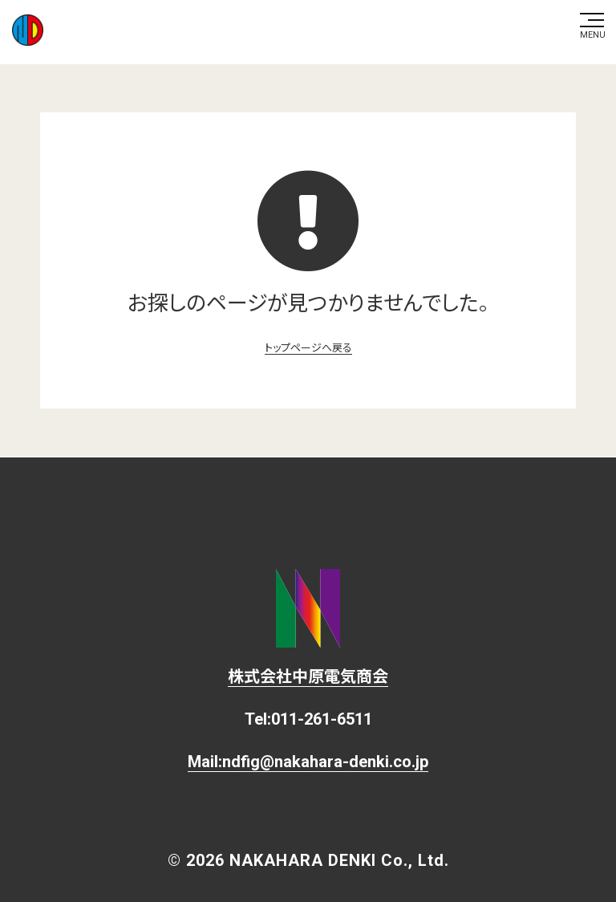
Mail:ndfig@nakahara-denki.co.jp (308, 761)
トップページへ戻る (308, 348)
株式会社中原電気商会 (308, 676)
